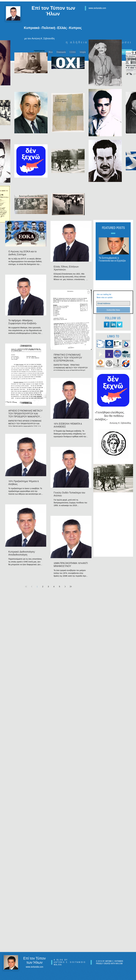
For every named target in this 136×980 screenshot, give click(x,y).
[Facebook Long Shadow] (107, 324)
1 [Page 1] (37, 586)
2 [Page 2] (42, 586)
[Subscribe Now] (113, 310)
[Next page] (65, 586)
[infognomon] (126, 363)
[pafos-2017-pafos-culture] (100, 363)
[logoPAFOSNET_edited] (101, 354)
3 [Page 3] (48, 586)
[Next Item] (125, 246)
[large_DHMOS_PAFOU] (109, 363)
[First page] (26, 586)
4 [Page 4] (53, 586)
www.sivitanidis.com (97, 8)
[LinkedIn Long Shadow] (113, 324)
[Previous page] (31, 586)
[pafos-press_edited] (126, 354)
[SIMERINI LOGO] (101, 344)
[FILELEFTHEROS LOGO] (109, 344)
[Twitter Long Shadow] (119, 324)
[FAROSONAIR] (109, 354)
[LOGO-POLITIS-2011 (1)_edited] (118, 344)
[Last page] (70, 586)
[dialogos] (126, 344)
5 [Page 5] (59, 586)
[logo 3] (117, 363)
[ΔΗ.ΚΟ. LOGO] (118, 354)
